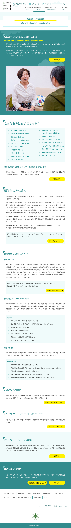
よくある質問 (37, 497)
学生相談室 (21, 493)
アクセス (47, 4)
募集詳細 (56, 456)
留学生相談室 (46, 493)
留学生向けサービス (55, 241)
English (65, 4)
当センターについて (9, 493)
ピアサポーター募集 (9, 497)
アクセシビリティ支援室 (33, 493)
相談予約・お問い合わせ (36, 483)
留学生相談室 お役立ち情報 (53, 402)
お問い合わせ (35, 4)
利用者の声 (56, 60)
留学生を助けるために (54, 290)
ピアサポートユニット (55, 427)
